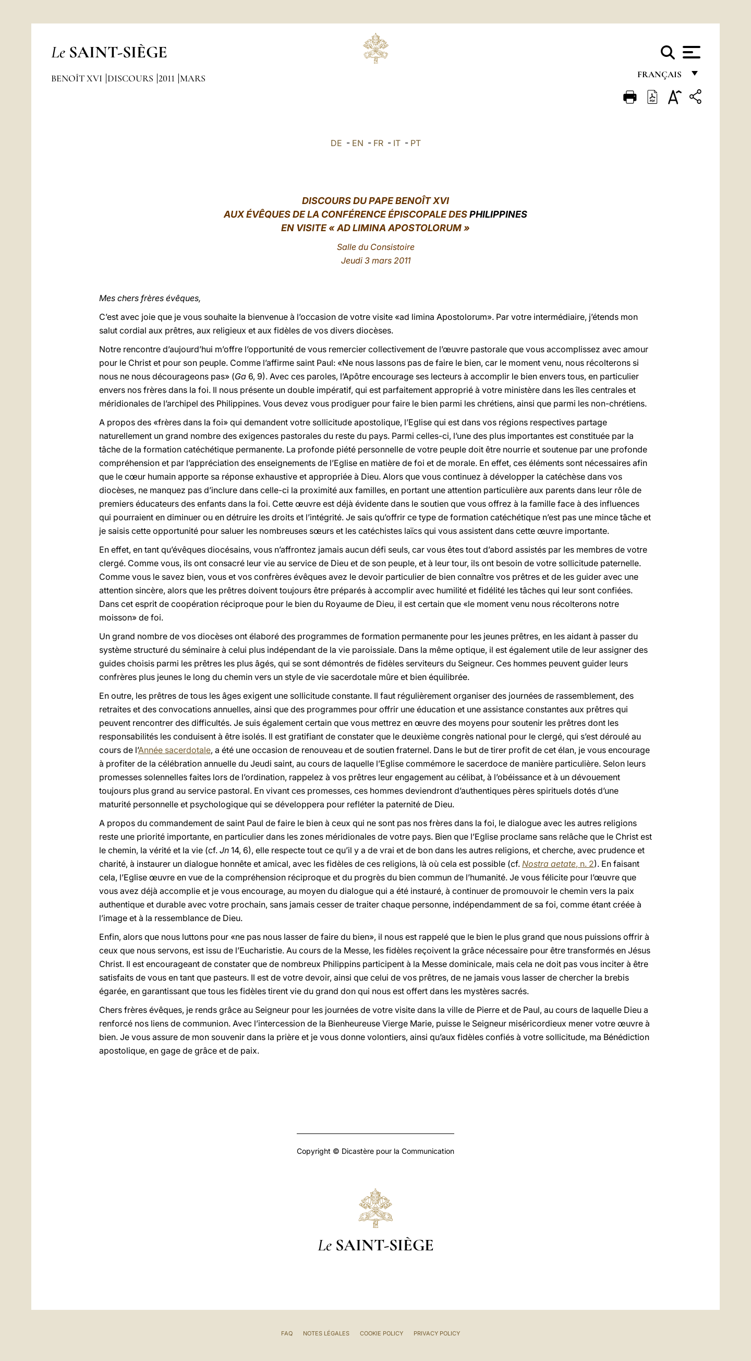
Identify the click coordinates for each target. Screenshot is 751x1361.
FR (378, 143)
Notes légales (326, 1333)
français (660, 77)
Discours (131, 78)
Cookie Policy (381, 1333)
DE (336, 143)
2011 (168, 78)
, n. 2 (558, 863)
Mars (192, 78)
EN (358, 143)
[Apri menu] (690, 52)
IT (397, 143)
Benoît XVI (77, 78)
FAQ (287, 1333)
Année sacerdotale (174, 750)
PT (415, 143)
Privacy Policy (437, 1333)
